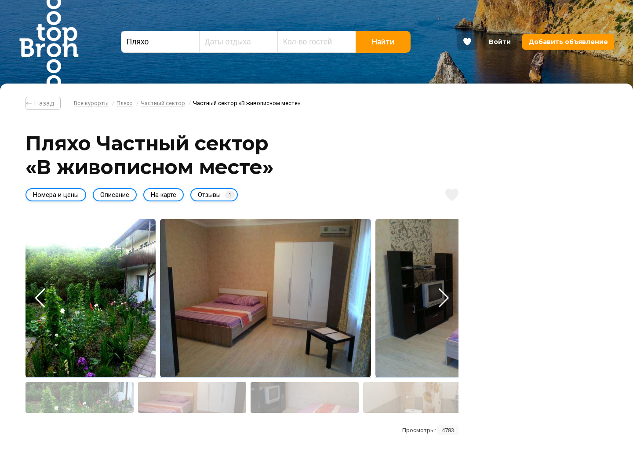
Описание (114, 195)
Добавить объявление (568, 42)
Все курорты (91, 103)
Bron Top (49, 42)
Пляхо (124, 103)
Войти (500, 42)
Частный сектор (163, 103)
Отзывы (216, 195)
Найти (383, 41)
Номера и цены (56, 195)
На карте (163, 195)
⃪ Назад (43, 103)
